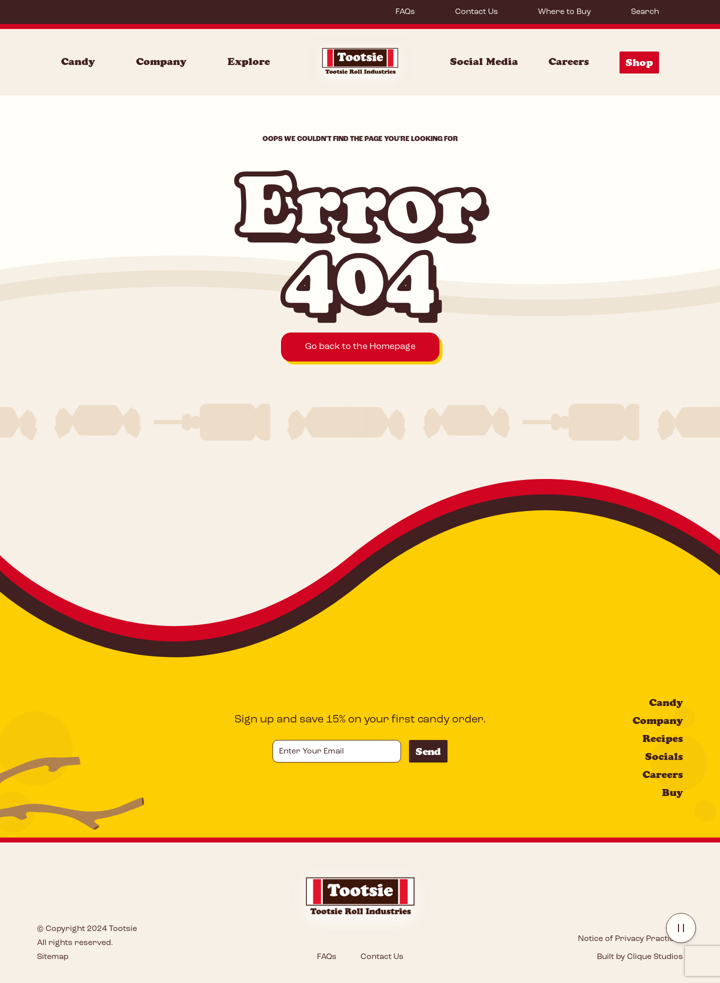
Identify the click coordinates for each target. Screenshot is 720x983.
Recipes (662, 739)
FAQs (405, 12)
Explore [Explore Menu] (249, 62)
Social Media (484, 62)
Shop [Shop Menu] (639, 62)
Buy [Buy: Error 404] (672, 793)
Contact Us (476, 12)
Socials (664, 757)
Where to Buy (564, 12)
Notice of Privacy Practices (630, 939)
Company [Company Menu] (161, 62)
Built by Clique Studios (640, 957)
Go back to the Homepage (360, 347)
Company (657, 721)
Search (645, 12)
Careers (568, 62)
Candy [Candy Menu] (78, 62)
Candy (666, 703)
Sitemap (52, 957)
